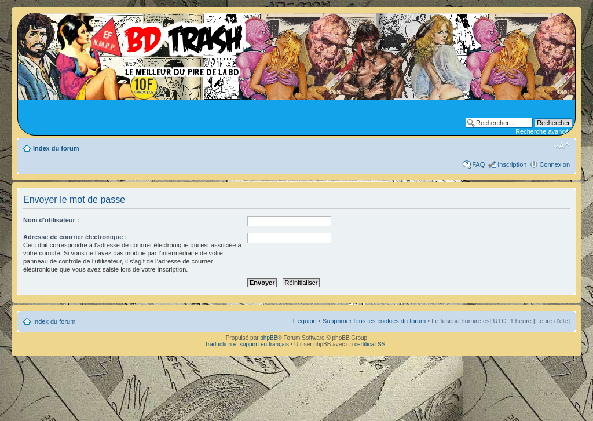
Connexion (554, 164)
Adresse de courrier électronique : (75, 236)
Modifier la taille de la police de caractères (561, 146)
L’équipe (305, 320)
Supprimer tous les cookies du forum (374, 320)
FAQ (478, 164)
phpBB (268, 338)
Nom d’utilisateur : (51, 220)
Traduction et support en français (246, 344)
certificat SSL (371, 344)
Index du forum (56, 148)
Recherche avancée (543, 131)
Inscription (511, 164)
